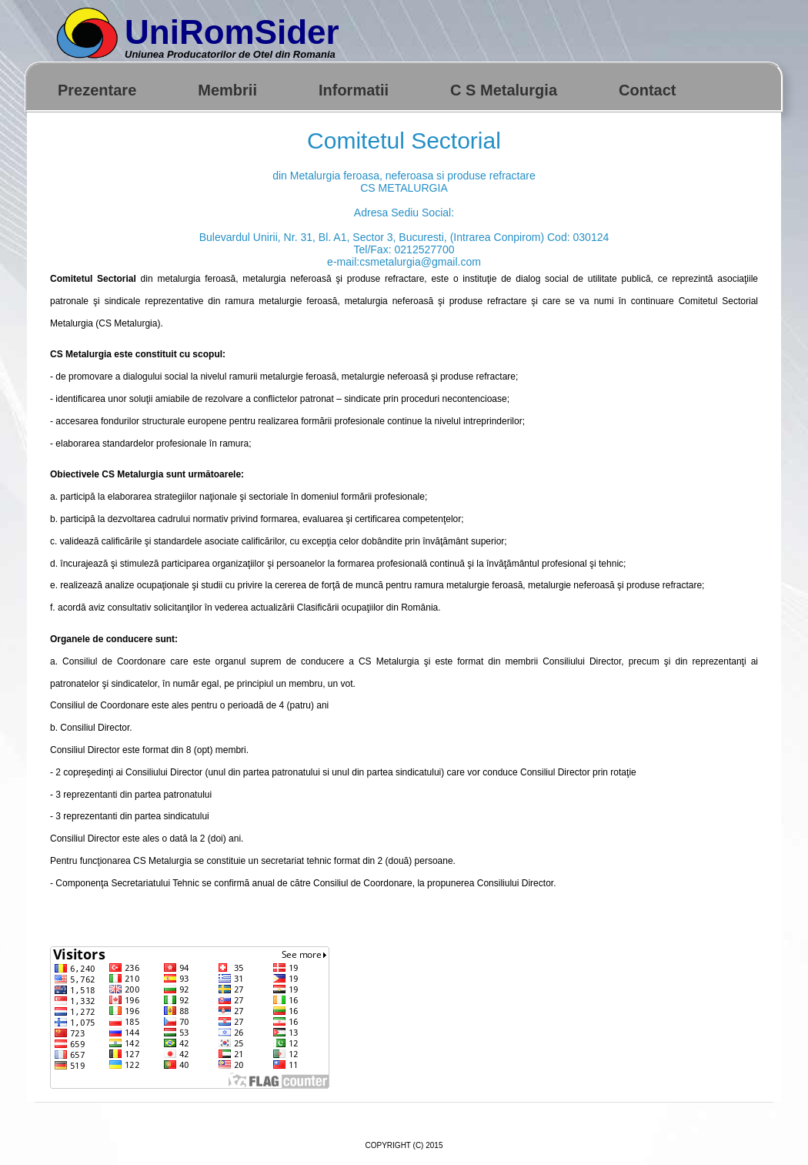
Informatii (354, 90)
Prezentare (97, 90)
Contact (647, 90)
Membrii (227, 90)
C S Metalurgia (503, 90)
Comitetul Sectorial (404, 140)
